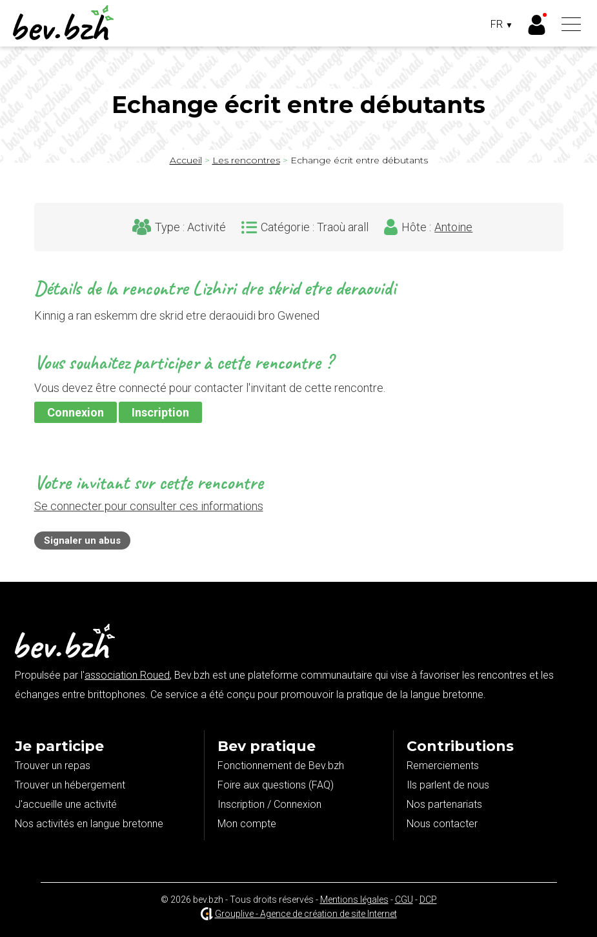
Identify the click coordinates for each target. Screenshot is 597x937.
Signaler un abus (82, 540)
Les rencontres (246, 160)
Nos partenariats (444, 804)
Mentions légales (354, 899)
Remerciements (443, 765)
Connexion (75, 412)
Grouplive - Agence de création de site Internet (306, 914)
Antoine (453, 227)
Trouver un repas (52, 765)
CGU (404, 899)
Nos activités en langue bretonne (89, 824)
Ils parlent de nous (448, 785)
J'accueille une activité (66, 804)
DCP (428, 899)
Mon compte (247, 824)
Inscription (160, 412)
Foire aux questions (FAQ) (276, 785)
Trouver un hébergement (70, 785)
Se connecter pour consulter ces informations (148, 506)
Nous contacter (442, 824)
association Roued (127, 675)
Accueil (186, 160)
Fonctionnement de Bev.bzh (281, 765)
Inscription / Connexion (269, 804)
